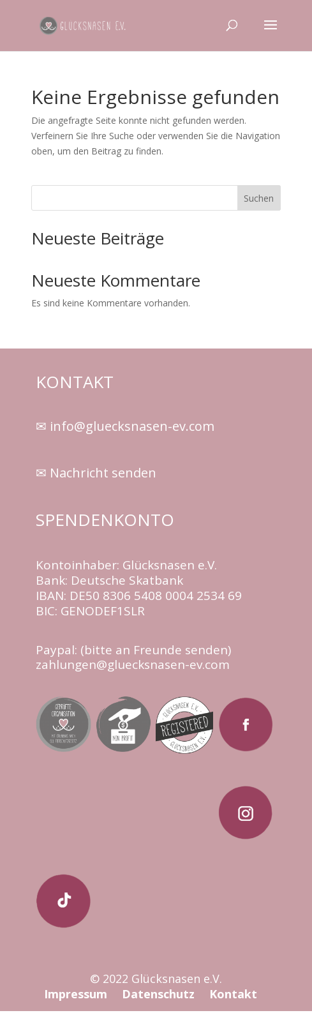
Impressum (77, 994)
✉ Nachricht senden (96, 472)
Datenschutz (158, 994)
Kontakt (233, 994)
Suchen (259, 198)
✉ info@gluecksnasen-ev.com (125, 426)
